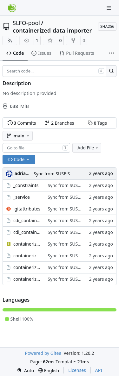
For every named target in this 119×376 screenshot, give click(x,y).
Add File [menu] (88, 148)
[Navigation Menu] (109, 8)
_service (21, 197)
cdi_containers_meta (27, 220)
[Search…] (111, 71)
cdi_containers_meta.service (27, 232)
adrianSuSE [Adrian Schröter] (27, 173)
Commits (22, 123)
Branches (59, 123)
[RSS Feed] (10, 40)
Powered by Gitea (43, 353)
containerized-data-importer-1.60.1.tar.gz (27, 244)
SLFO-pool (26, 23)
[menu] (25, 370)
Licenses (77, 370)
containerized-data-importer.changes (27, 267)
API (98, 370)
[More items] (111, 53)
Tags (97, 123)
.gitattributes (26, 209)
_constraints (25, 185)
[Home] (12, 8)
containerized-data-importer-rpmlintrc (27, 256)
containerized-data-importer (52, 30)
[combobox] (36, 148)
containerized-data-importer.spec (27, 279)
